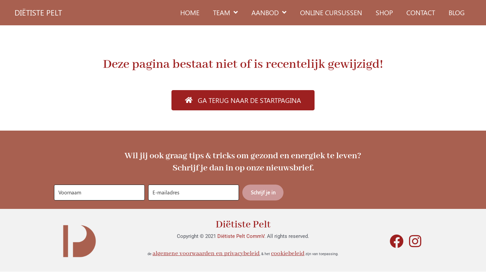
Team (225, 12)
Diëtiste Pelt (243, 224)
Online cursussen (331, 12)
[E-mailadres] (193, 192)
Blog (457, 12)
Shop (384, 12)
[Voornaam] (99, 192)
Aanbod (269, 12)
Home (189, 12)
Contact (420, 12)
